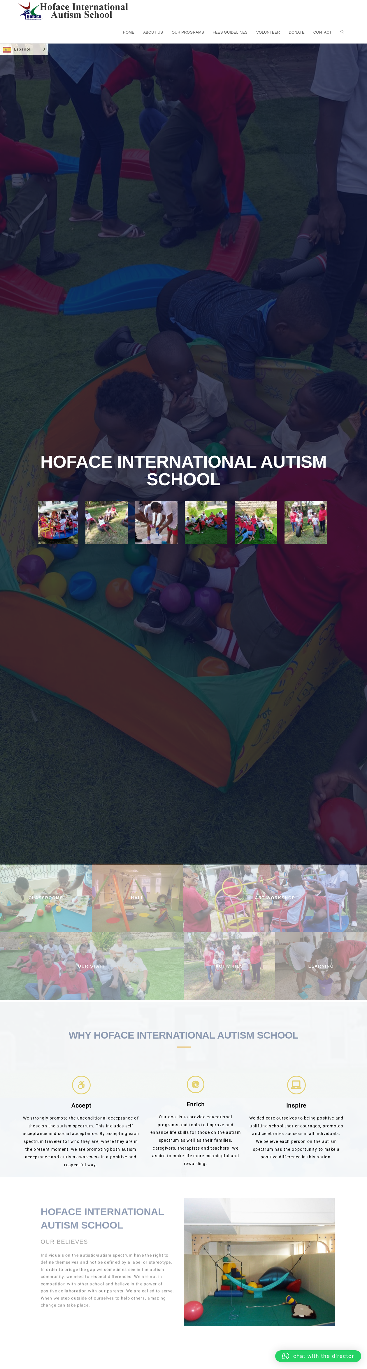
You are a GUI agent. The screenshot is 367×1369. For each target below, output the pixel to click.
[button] (318, 1356)
